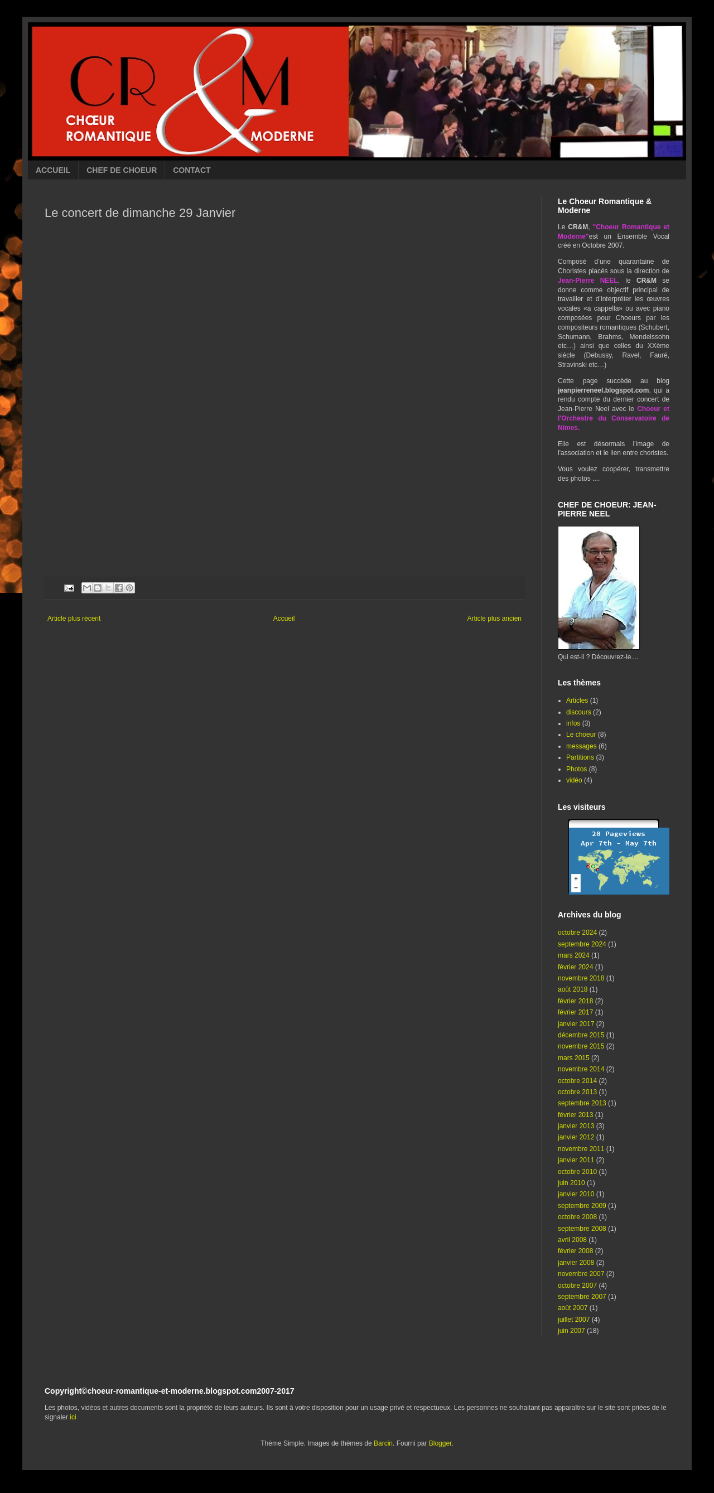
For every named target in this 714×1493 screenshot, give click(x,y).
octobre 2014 (577, 1081)
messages (581, 746)
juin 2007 (571, 1331)
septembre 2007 (582, 1297)
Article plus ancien (494, 618)
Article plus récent (73, 618)
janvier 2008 (576, 1263)
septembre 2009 (582, 1206)
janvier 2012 (576, 1137)
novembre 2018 (581, 978)
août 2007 (572, 1308)
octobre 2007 (577, 1285)
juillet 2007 (574, 1319)
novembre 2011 (581, 1149)
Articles (577, 700)
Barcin (383, 1443)
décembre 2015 (581, 1035)
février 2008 (575, 1251)
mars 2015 (574, 1058)
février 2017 (575, 1012)
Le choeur (581, 734)
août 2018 (572, 989)
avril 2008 (572, 1240)
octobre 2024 (577, 932)
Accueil (284, 618)
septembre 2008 (582, 1229)
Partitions (580, 757)
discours (578, 712)
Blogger (440, 1443)
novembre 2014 (581, 1069)
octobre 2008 (577, 1217)
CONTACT (191, 170)
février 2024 (575, 967)
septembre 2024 (582, 944)
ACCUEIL (53, 170)
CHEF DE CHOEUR (121, 170)
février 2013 (575, 1115)
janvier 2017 (576, 1024)
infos (573, 723)
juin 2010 (571, 1183)
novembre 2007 (581, 1274)
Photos (576, 769)
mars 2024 (574, 955)
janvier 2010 (576, 1194)
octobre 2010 (577, 1172)
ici (73, 1417)
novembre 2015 (581, 1046)
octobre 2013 (577, 1092)
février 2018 (575, 1001)
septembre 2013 (582, 1103)
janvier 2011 (576, 1160)
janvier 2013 (576, 1126)
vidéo (574, 780)
